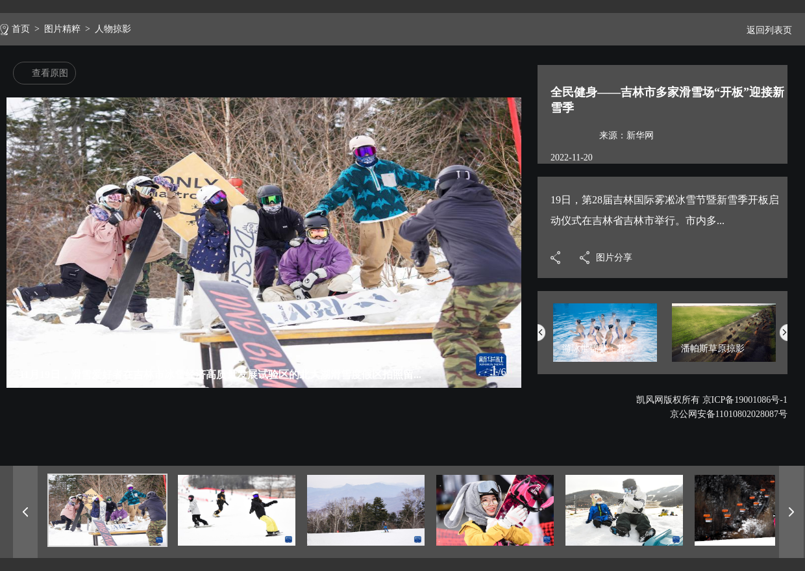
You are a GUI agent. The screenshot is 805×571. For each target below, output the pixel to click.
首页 (21, 29)
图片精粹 (62, 29)
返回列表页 (764, 30)
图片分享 (614, 257)
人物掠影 (113, 29)
